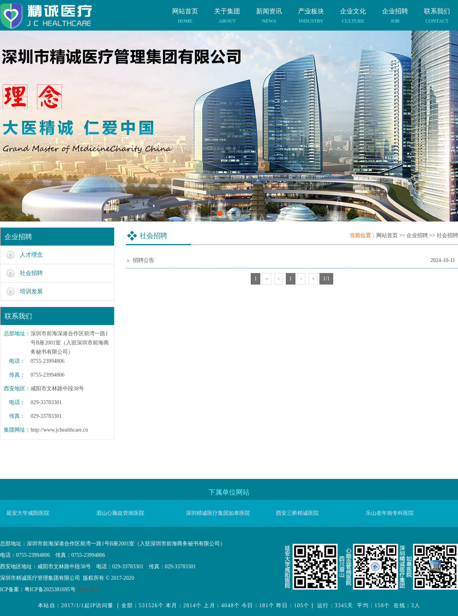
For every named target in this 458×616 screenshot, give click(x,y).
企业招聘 (395, 12)
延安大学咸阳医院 (27, 513)
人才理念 (31, 255)
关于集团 (227, 12)
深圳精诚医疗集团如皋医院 (218, 513)
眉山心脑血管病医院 (120, 513)
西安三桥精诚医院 (297, 513)
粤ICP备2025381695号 (50, 589)
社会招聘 (31, 273)
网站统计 (89, 589)
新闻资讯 (269, 12)
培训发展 (31, 291)
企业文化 (353, 12)
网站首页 (185, 12)
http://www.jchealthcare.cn (59, 430)
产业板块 (311, 12)
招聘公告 (143, 260)
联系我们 (437, 12)
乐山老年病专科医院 (390, 513)
